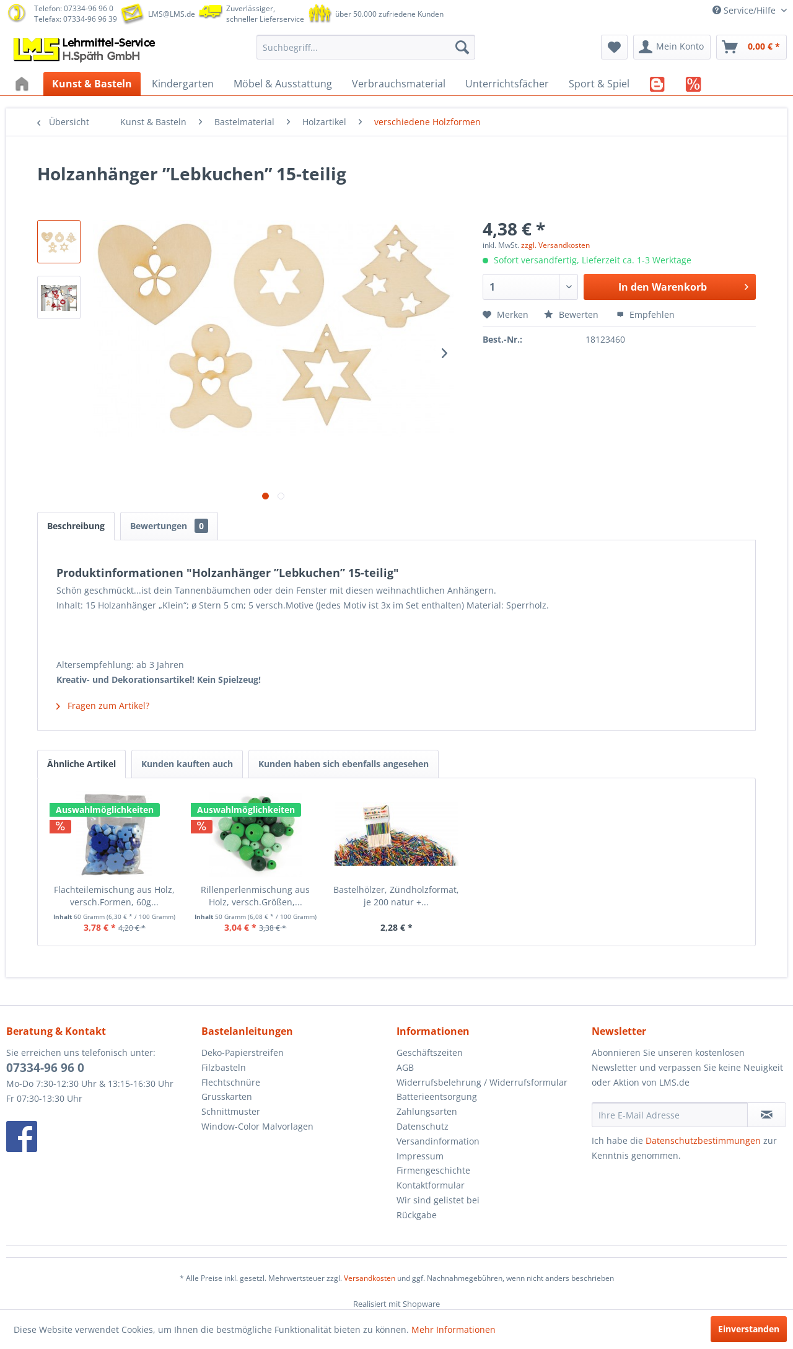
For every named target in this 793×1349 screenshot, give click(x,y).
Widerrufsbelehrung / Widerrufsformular (481, 1082)
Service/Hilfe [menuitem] (745, 10)
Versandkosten (369, 1278)
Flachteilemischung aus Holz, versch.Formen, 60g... (114, 896)
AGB (405, 1067)
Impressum (420, 1156)
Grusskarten (226, 1096)
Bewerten (572, 314)
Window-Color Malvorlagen (257, 1126)
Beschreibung (76, 526)
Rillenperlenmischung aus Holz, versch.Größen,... (255, 896)
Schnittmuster (230, 1111)
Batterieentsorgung (436, 1096)
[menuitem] (365, 47)
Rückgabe (416, 1215)
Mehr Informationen (453, 1329)
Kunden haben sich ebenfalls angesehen (343, 764)
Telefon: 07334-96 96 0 (73, 8)
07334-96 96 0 (45, 1068)
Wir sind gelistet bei (438, 1200)
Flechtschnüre (230, 1082)
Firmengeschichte (433, 1170)
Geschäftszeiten (429, 1052)
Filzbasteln (223, 1067)
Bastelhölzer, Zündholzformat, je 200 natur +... (396, 896)
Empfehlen (645, 314)
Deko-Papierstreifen (242, 1052)
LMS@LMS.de (171, 14)
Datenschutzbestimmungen (703, 1140)
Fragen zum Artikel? (102, 705)
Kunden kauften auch (187, 764)
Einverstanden (748, 1329)
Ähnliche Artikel (81, 764)
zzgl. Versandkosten (555, 245)
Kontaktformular (430, 1185)
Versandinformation (438, 1141)
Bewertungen (169, 526)
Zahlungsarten (426, 1111)
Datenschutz (422, 1126)
